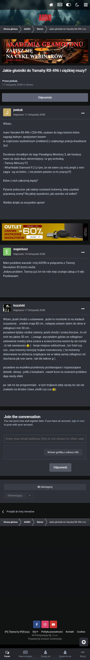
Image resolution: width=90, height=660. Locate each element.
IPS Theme (10, 631)
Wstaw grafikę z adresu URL (63, 452)
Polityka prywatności (52, 631)
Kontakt (70, 631)
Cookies (81, 631)
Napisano (29, 114)
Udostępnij (44, 487)
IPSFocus (24, 631)
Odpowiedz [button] (60, 467)
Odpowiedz (45, 97)
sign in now (78, 420)
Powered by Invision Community (45, 638)
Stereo (29, 84)
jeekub (13, 80)
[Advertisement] (45, 575)
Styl (35, 631)
